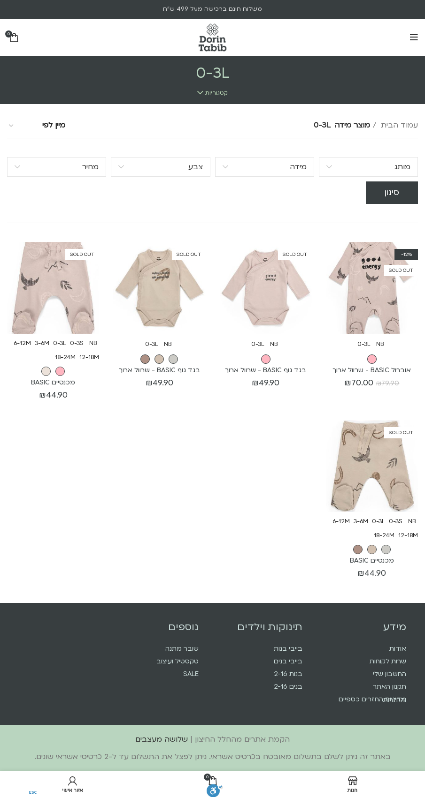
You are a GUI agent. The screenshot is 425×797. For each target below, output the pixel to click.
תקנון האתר (389, 686)
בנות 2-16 (288, 673)
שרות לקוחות (388, 661)
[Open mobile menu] (414, 37)
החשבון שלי (389, 673)
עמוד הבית (398, 125)
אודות (397, 648)
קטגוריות (216, 93)
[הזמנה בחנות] (36, 125)
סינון (392, 192)
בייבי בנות (288, 648)
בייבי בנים (288, 661)
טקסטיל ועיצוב (177, 661)
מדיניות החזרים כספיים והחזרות (372, 699)
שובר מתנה (182, 648)
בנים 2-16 (288, 686)
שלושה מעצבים (161, 739)
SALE (191, 673)
